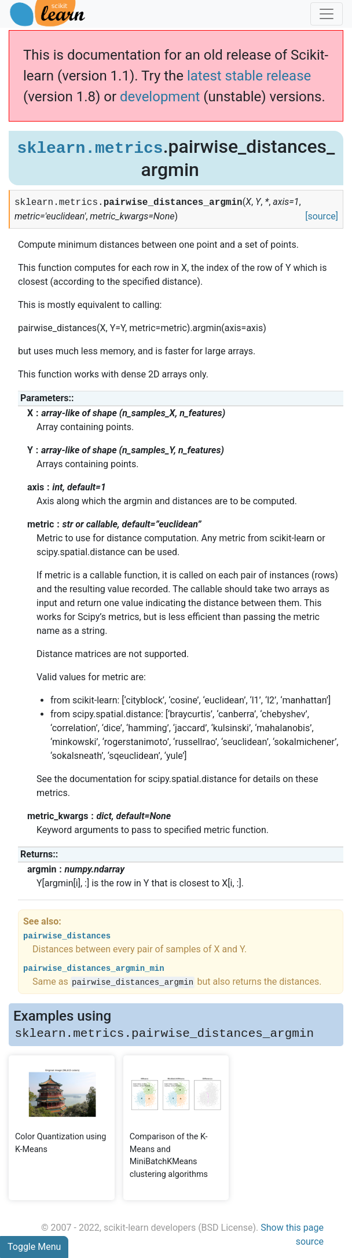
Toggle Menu (34, 1246)
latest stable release (249, 76)
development (160, 97)
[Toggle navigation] (326, 13)
